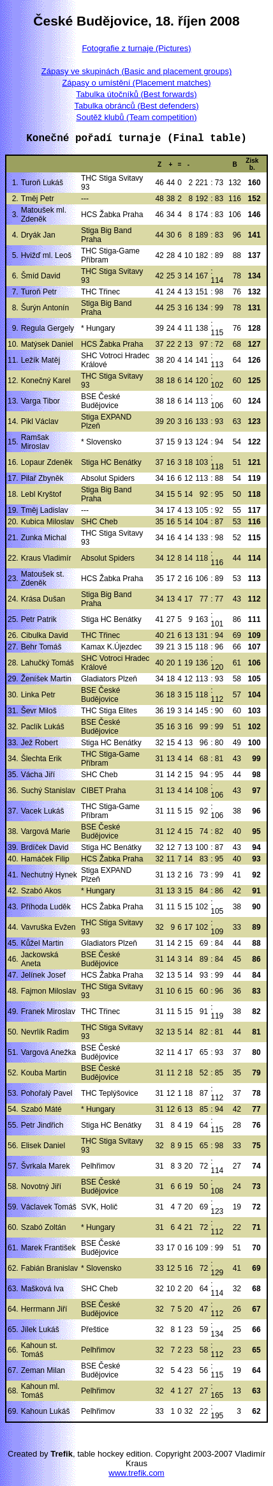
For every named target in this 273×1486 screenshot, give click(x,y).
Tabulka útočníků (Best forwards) (136, 94)
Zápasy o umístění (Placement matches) (136, 82)
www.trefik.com (136, 1473)
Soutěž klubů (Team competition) (136, 117)
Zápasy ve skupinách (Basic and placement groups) (136, 71)
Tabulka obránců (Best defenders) (136, 105)
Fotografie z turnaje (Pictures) (136, 48)
